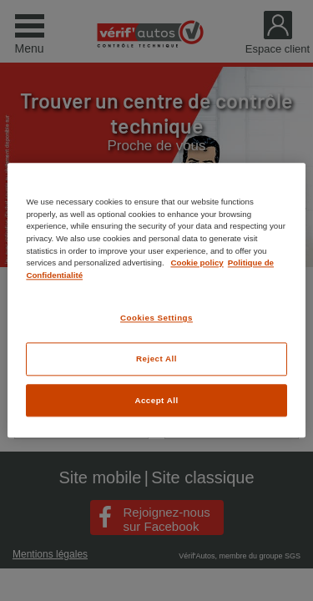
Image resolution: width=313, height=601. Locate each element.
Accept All (156, 400)
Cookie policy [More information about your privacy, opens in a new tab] (196, 262)
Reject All (156, 358)
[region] (156, 300)
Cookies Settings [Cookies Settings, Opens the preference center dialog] (156, 318)
